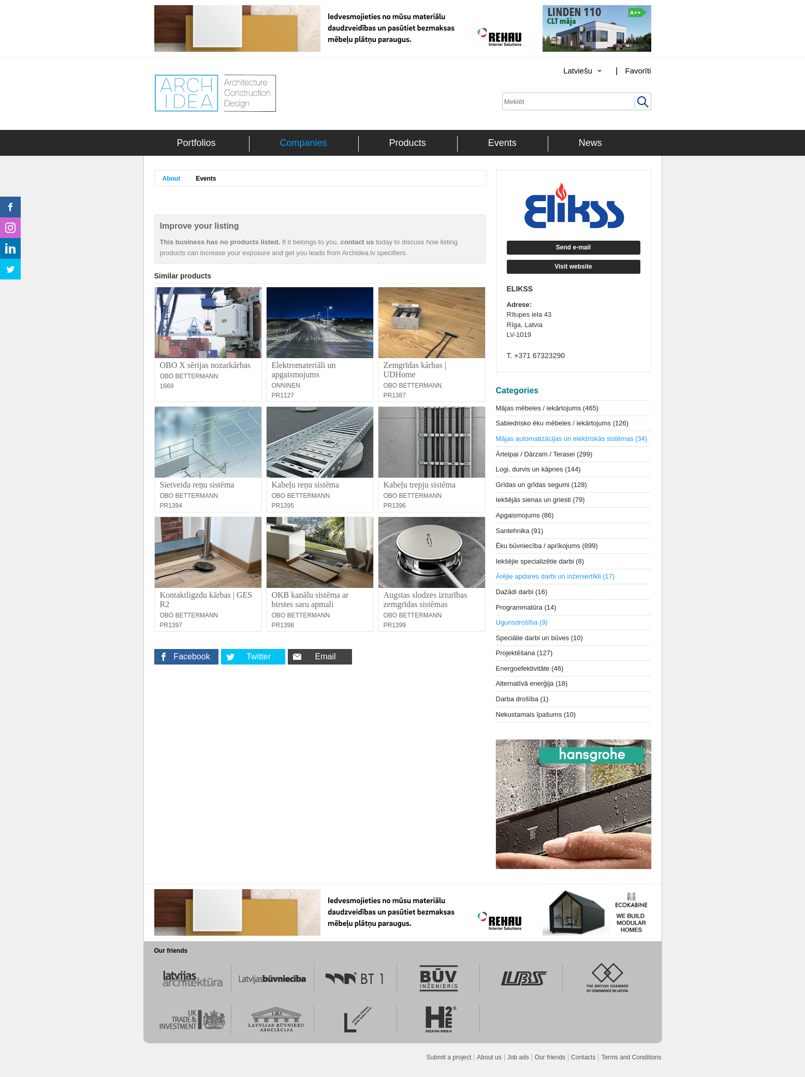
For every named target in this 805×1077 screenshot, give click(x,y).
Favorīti (638, 70)
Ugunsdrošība (522, 622)
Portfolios (196, 143)
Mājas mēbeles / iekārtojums (547, 408)
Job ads (518, 1057)
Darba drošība (522, 699)
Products (407, 143)
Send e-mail (573, 247)
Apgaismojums (525, 515)
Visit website (573, 266)
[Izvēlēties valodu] (569, 71)
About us (489, 1057)
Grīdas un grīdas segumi (541, 485)
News (590, 143)
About (172, 178)
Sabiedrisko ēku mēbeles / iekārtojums (562, 423)
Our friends (550, 1057)
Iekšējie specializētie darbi (540, 561)
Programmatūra (526, 607)
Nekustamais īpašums (536, 714)
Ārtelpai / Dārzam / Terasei (544, 454)
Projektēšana (524, 653)
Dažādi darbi (522, 592)
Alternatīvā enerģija (532, 683)
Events (502, 143)
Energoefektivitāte (530, 668)
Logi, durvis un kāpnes (538, 469)
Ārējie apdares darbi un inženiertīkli (555, 576)
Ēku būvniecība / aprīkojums (547, 546)
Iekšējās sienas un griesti (540, 500)
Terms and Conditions (631, 1057)
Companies (303, 143)
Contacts (583, 1057)
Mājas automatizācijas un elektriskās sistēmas (572, 438)
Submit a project (449, 1057)
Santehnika (520, 531)
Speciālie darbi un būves (539, 638)
